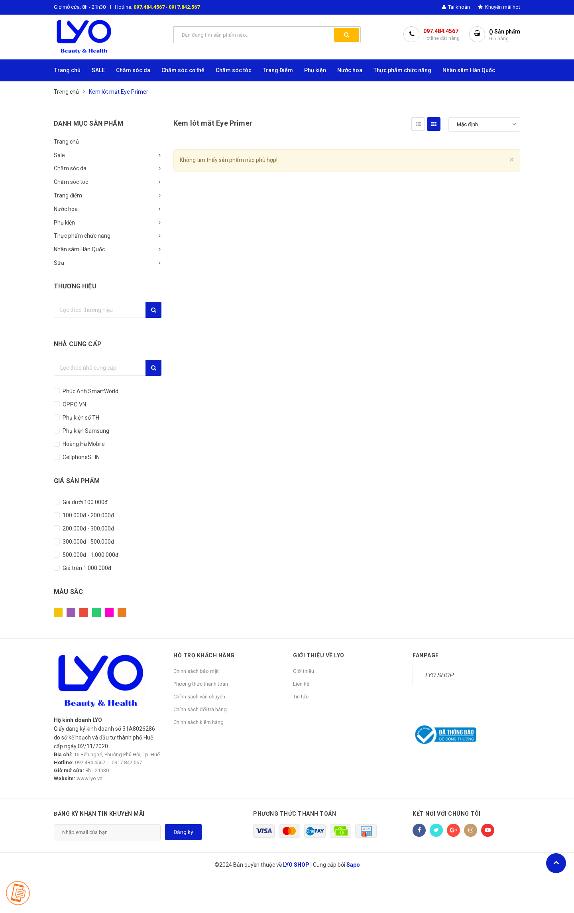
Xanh (96, 612)
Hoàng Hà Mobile (83, 444)
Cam (122, 612)
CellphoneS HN (80, 457)
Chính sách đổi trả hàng (200, 709)
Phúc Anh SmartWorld (89, 391)
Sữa (59, 263)
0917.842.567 (184, 7)
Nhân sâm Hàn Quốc (79, 249)
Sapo (353, 865)
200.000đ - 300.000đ (87, 528)
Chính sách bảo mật (196, 671)
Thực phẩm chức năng (82, 236)
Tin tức (301, 697)
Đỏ (83, 612)
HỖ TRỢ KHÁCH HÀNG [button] (204, 655)
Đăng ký (183, 832)
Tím (71, 612)
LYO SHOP (439, 675)
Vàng (58, 612)
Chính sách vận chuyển (199, 697)
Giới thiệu (303, 671)
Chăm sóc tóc (71, 182)
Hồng (109, 612)
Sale (59, 155)
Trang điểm (68, 195)
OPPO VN (73, 404)
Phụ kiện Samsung (85, 431)
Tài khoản (456, 7)
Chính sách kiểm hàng (198, 722)
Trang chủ (66, 141)
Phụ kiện (64, 222)
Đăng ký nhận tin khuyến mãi (99, 813)
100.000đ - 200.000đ (87, 515)
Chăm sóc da (70, 168)
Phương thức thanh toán (200, 684)
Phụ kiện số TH (80, 417)
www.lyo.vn (89, 778)
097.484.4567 (149, 7)
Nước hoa (66, 209)
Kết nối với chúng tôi (447, 813)
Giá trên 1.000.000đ (86, 568)
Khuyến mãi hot (499, 7)
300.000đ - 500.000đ (87, 541)
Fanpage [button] (426, 655)
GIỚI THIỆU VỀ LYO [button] (318, 655)
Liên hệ (301, 684)
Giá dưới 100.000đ (84, 502)
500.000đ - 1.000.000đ (89, 555)
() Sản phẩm (504, 35)
